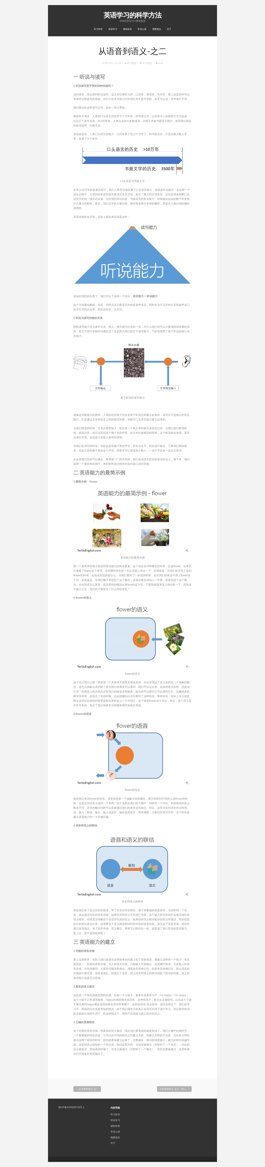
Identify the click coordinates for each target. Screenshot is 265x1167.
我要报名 (156, 29)
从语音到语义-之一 (87, 1089)
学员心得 (142, 29)
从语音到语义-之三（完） (174, 1089)
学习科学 (98, 29)
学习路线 (131, 63)
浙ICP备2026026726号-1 (71, 1107)
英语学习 (112, 29)
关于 (169, 29)
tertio (160, 63)
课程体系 (127, 29)
